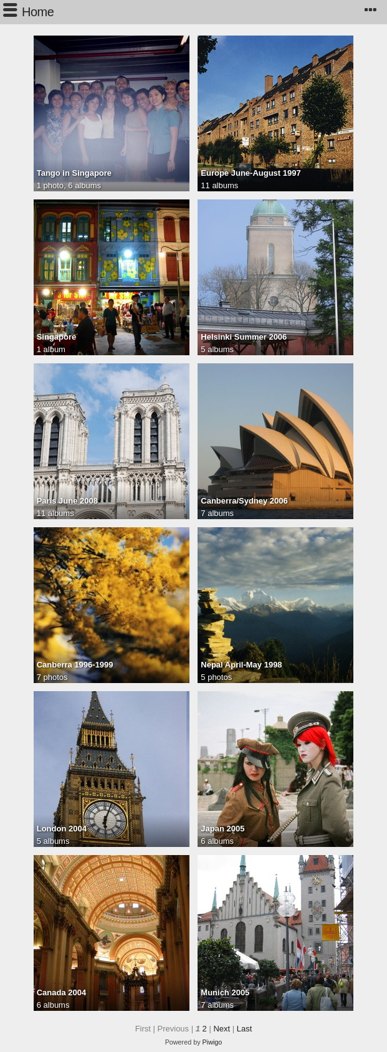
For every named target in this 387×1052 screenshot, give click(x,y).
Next (221, 1028)
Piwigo (212, 1042)
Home (38, 12)
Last (244, 1028)
